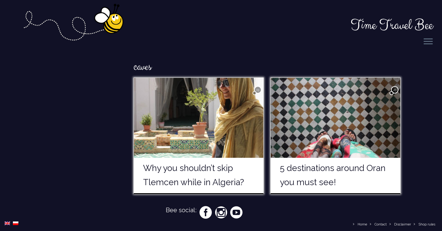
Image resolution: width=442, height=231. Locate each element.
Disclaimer (402, 224)
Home (362, 224)
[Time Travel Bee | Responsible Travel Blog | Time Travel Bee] (73, 23)
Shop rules (426, 224)
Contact (380, 224)
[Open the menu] (428, 41)
